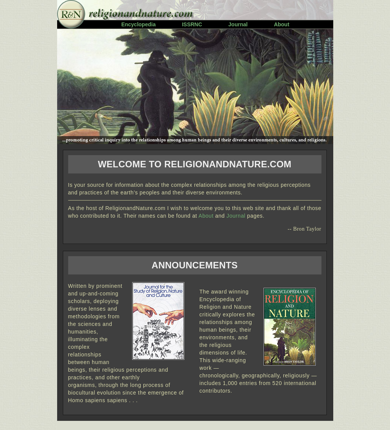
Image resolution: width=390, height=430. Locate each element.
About (281, 24)
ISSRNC (192, 24)
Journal (238, 24)
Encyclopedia (138, 24)
